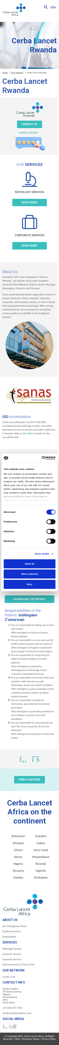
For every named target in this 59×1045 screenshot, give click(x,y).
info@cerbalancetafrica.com (17, 1013)
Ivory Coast (40, 850)
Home (5, 72)
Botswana (18, 836)
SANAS (30, 433)
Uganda (41, 871)
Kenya (18, 857)
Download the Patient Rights (30, 600)
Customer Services (11, 954)
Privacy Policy (49, 1038)
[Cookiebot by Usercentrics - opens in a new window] (42, 458)
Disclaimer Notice (31, 1038)
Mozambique (41, 857)
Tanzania (18, 871)
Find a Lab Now (29, 779)
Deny (29, 584)
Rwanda (41, 864)
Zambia (18, 877)
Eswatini (40, 836)
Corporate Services (12, 959)
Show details (42, 553)
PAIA (17, 1038)
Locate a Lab (9, 976)
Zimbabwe (41, 877)
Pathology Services (11, 948)
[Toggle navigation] (53, 6)
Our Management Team (14, 926)
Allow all (29, 563)
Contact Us (29, 124)
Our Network (17, 72)
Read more (29, 202)
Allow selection (29, 574)
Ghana (18, 850)
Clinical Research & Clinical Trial (18, 964)
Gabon (40, 843)
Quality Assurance (11, 931)
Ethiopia (18, 843)
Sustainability (9, 936)
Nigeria (18, 864)
